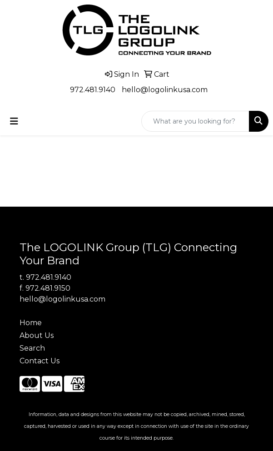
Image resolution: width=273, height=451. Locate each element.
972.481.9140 (92, 89)
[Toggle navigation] (14, 121)
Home (31, 322)
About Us (37, 335)
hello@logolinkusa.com (165, 89)
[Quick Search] (195, 121)
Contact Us (40, 361)
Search (32, 348)
